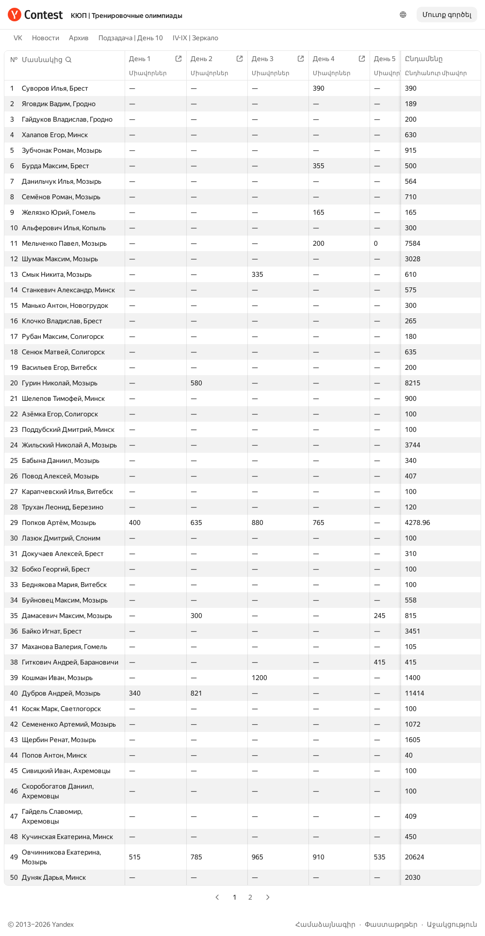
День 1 (145, 58)
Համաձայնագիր (325, 924)
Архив (79, 38)
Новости (45, 38)
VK (18, 38)
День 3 (267, 58)
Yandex (63, 924)
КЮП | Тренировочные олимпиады (126, 15)
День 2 (206, 58)
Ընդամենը (429, 58)
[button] (47, 59)
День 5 (389, 58)
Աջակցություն (452, 924)
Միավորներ (153, 73)
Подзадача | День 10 (130, 38)
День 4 (328, 58)
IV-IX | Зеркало (195, 38)
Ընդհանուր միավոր (441, 73)
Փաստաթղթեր (391, 924)
